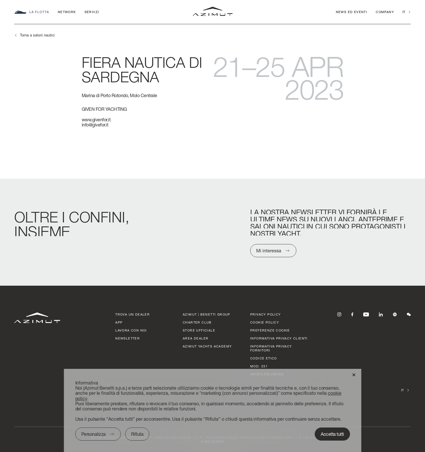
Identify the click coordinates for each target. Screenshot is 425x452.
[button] (354, 374)
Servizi (92, 12)
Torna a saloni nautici (37, 35)
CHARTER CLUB (197, 322)
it (404, 12)
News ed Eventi (351, 12)
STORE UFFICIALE (199, 330)
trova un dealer (132, 314)
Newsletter (127, 338)
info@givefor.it (95, 124)
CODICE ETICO (263, 358)
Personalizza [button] (93, 434)
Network (67, 12)
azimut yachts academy (207, 346)
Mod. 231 (259, 366)
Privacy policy (265, 314)
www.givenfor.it (96, 119)
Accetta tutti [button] (332, 434)
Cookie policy (264, 322)
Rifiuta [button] (137, 434)
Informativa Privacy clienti (279, 338)
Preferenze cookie (270, 330)
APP (118, 322)
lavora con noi (131, 330)
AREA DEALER (195, 338)
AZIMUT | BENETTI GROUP (206, 314)
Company (385, 12)
